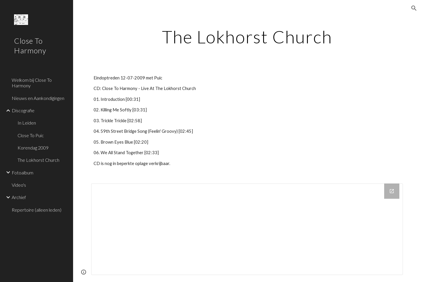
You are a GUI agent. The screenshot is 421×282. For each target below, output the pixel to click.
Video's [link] (19, 185)
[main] (247, 37)
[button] (414, 8)
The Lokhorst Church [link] (38, 160)
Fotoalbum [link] (22, 172)
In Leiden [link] (27, 122)
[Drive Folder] (247, 229)
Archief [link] (19, 197)
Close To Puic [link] (31, 135)
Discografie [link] (23, 110)
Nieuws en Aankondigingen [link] (38, 98)
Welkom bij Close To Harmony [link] (32, 82)
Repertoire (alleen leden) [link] (36, 210)
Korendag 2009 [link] (33, 147)
